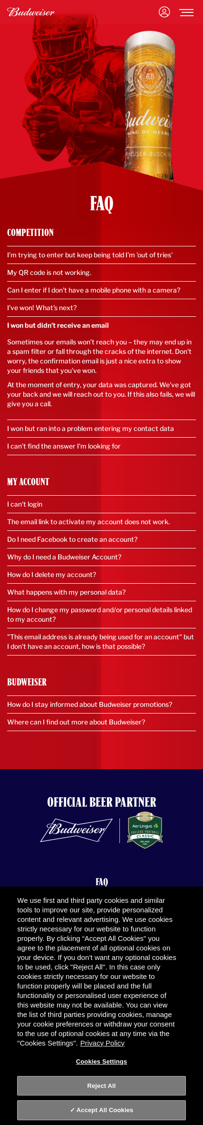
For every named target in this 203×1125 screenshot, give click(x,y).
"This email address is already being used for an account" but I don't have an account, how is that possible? (100, 641)
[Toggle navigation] (186, 12)
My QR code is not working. (49, 272)
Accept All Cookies (105, 1110)
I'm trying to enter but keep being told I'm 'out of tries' (90, 255)
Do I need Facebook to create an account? (72, 539)
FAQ (102, 882)
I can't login (24, 504)
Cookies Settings (101, 1061)
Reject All (101, 1085)
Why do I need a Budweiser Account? (64, 557)
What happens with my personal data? (66, 592)
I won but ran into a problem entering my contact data (90, 428)
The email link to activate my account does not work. (88, 522)
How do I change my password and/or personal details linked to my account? (99, 614)
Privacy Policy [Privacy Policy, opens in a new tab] (102, 1043)
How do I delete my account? (51, 574)
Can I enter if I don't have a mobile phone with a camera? (93, 290)
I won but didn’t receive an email (58, 325)
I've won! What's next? (42, 307)
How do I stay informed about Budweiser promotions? (89, 704)
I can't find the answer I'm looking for (64, 446)
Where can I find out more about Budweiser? (76, 722)
